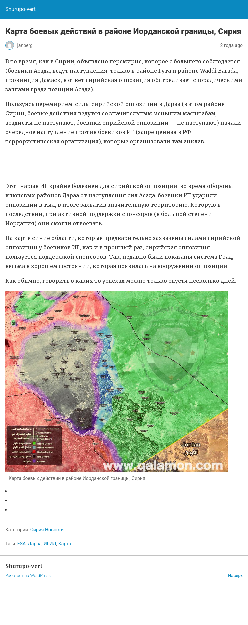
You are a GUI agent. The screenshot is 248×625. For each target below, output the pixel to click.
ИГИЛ (50, 543)
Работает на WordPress (28, 575)
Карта (64, 543)
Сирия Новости (47, 529)
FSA (21, 543)
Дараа (34, 543)
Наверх (235, 575)
